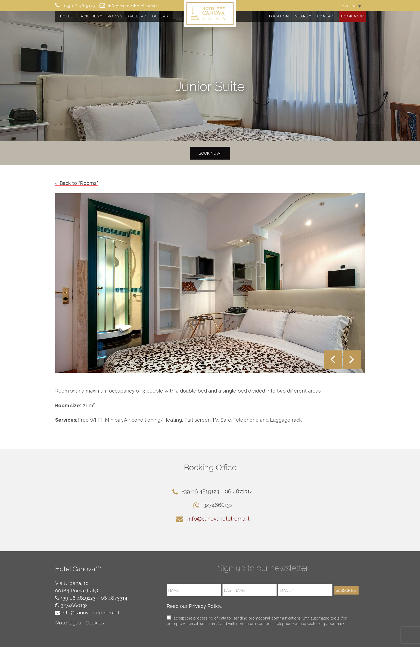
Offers (160, 16)
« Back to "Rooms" (76, 183)
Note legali (68, 623)
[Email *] (305, 590)
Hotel (66, 16)
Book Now (352, 16)
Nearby (303, 16)
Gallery (137, 16)
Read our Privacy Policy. (194, 606)
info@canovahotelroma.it (218, 518)
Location (279, 16)
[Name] (194, 590)
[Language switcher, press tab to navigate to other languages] (351, 6)
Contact (326, 16)
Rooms (115, 16)
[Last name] (249, 590)
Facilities (89, 16)
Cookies (94, 623)
